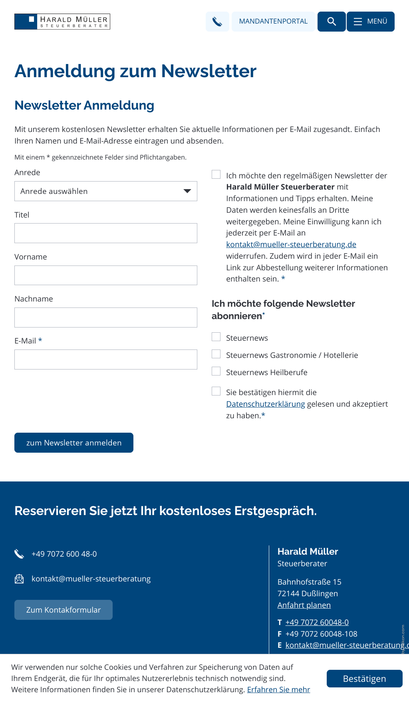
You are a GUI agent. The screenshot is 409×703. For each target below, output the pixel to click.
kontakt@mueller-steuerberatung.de (291, 244)
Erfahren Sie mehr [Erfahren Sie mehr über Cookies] (278, 690)
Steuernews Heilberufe (267, 372)
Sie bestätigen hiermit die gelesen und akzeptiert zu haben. (307, 404)
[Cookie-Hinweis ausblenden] (365, 678)
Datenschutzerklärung (265, 404)
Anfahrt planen (304, 605)
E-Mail (28, 341)
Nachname (33, 299)
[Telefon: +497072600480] (317, 622)
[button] (217, 22)
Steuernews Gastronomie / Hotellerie (292, 355)
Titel (22, 215)
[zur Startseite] (62, 22)
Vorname (30, 257)
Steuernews (247, 338)
